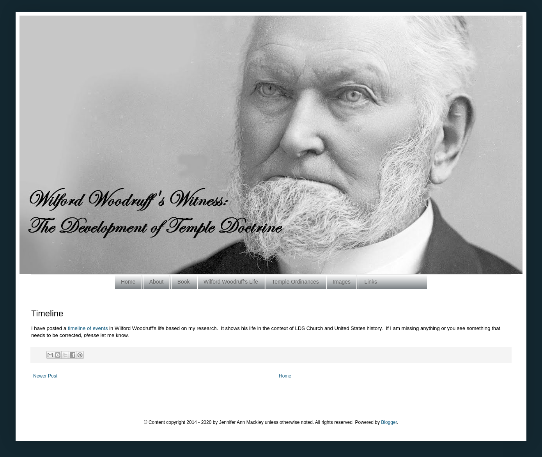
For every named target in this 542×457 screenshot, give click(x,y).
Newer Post (45, 376)
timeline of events (88, 328)
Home (128, 282)
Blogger (389, 422)
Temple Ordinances (295, 282)
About (156, 282)
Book (183, 282)
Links (370, 282)
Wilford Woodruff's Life (231, 282)
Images (342, 282)
